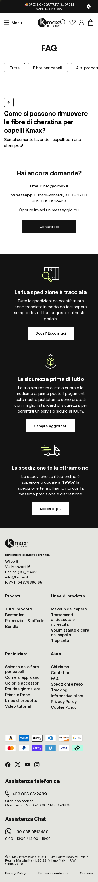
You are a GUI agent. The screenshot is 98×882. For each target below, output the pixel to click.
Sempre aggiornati (50, 426)
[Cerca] (62, 22)
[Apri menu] (13, 22)
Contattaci (49, 226)
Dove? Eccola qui (51, 333)
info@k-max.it (55, 185)
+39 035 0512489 (49, 200)
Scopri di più (50, 508)
